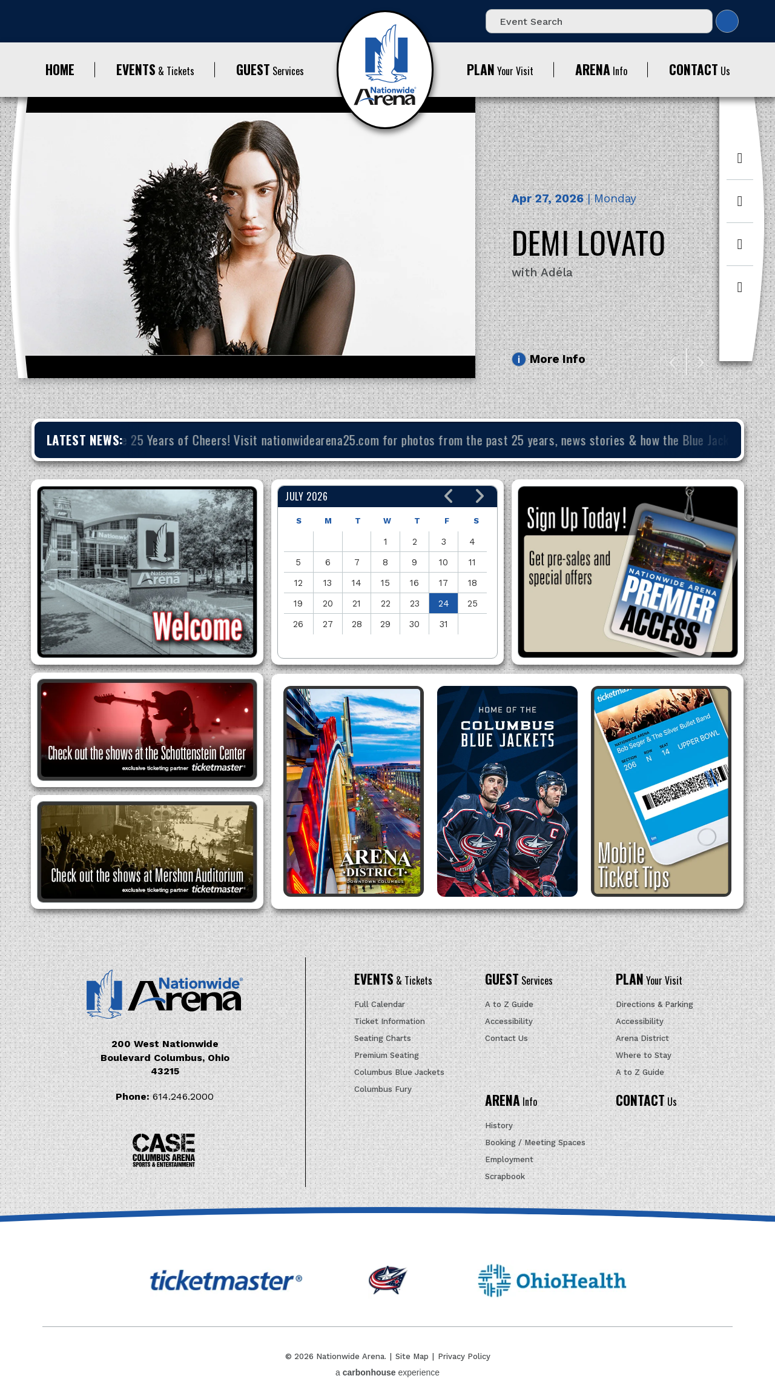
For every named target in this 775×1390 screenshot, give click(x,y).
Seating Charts (382, 1038)
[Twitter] (740, 207)
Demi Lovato (589, 242)
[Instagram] (740, 250)
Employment (509, 1159)
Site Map (412, 1356)
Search (727, 21)
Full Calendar (379, 1004)
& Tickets (155, 69)
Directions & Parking (654, 1004)
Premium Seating (386, 1055)
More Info (557, 359)
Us (699, 69)
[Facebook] (740, 164)
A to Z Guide (509, 1004)
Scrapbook (505, 1176)
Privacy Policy (464, 1356)
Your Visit (500, 69)
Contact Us (506, 1038)
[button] (449, 496)
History (499, 1125)
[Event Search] (599, 21)
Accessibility (509, 1021)
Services (270, 69)
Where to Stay (643, 1055)
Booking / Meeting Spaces (535, 1142)
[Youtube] (740, 293)
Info (601, 69)
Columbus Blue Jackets (399, 1072)
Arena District (642, 1038)
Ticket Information (389, 1021)
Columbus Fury (383, 1089)
